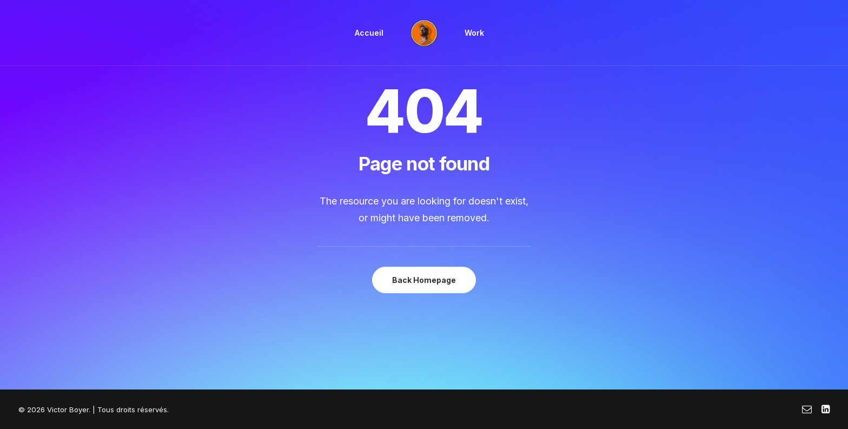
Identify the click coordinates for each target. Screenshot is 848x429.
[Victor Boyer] (424, 33)
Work (474, 32)
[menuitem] (369, 33)
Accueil (369, 32)
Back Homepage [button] (424, 280)
